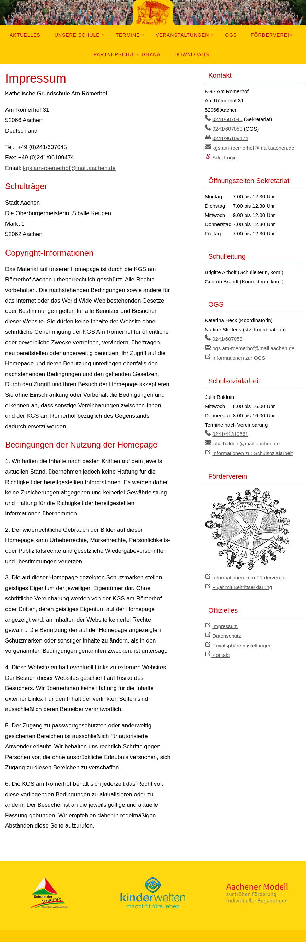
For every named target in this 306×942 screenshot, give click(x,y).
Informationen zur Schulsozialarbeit (252, 450)
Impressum (225, 621)
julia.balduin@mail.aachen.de (246, 440)
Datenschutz (226, 631)
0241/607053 (227, 128)
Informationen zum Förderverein (248, 573)
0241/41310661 (230, 431)
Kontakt (220, 649)
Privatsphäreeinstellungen (241, 640)
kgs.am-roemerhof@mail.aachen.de (69, 168)
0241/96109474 (230, 137)
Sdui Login (224, 156)
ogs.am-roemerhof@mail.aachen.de (253, 346)
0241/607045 (227, 119)
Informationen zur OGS (238, 355)
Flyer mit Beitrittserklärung (242, 583)
